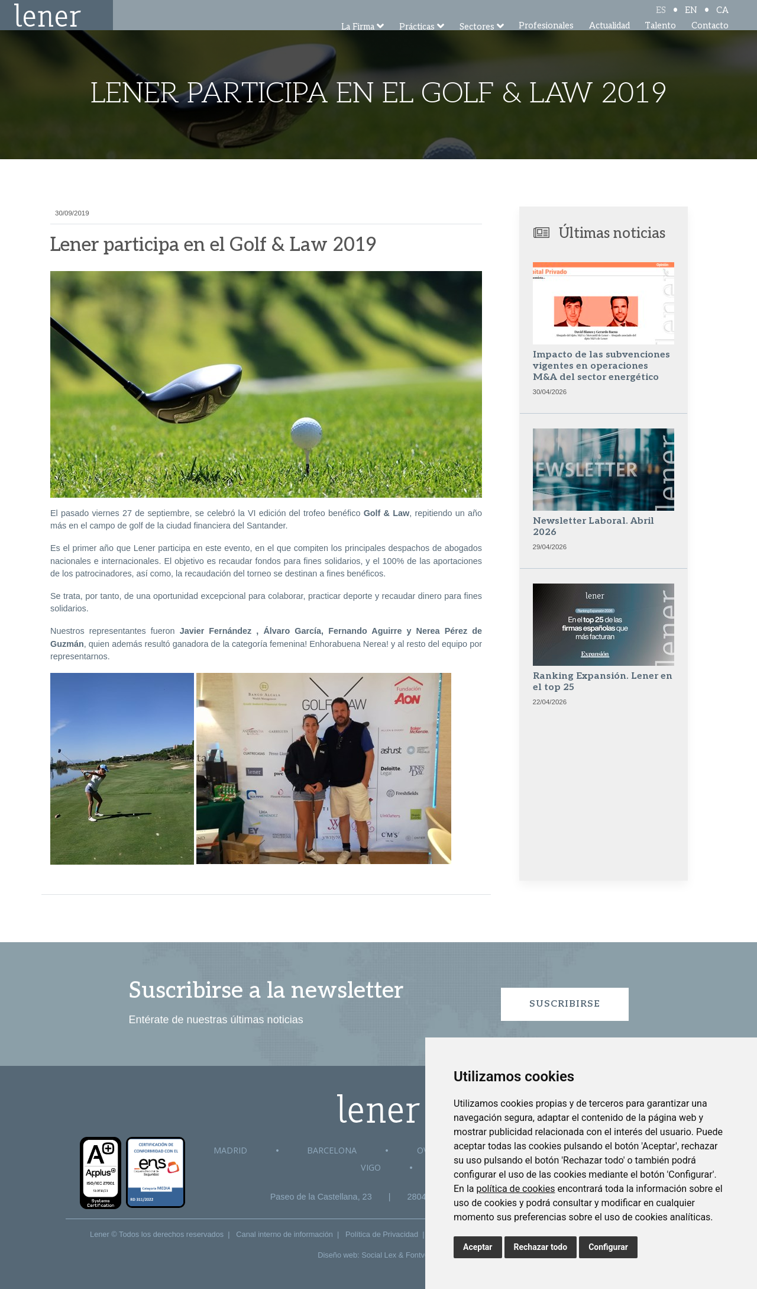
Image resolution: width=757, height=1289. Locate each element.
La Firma (357, 43)
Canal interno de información (284, 1234)
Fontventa (422, 1255)
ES (661, 19)
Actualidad (609, 41)
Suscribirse (564, 1004)
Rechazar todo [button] (541, 1247)
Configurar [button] (608, 1247)
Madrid (230, 1150)
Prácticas (417, 43)
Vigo (371, 1167)
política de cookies (515, 1188)
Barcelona (332, 1150)
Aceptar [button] (478, 1247)
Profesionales (546, 41)
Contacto (710, 41)
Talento (660, 41)
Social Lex (378, 1255)
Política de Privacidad (381, 1234)
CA (722, 19)
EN (691, 19)
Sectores (477, 43)
